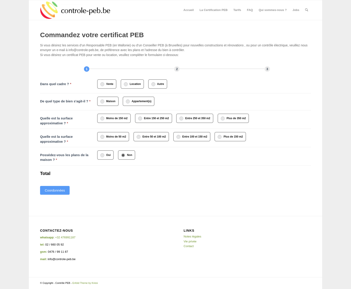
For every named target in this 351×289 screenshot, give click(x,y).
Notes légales (192, 236)
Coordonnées (55, 190)
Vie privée (190, 241)
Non (126, 155)
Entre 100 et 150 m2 (191, 137)
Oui (105, 155)
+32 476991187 (65, 237)
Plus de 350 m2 (233, 118)
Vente (106, 84)
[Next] (177, 69)
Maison (108, 101)
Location (132, 84)
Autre (157, 84)
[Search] (306, 10)
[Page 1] (86, 69)
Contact (189, 246)
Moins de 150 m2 (114, 118)
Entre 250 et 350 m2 (194, 118)
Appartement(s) (138, 101)
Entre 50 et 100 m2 (151, 137)
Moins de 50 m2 (113, 137)
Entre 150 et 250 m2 (153, 118)
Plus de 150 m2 (230, 137)
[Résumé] (267, 69)
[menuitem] (188, 10)
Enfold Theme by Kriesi (85, 283)
